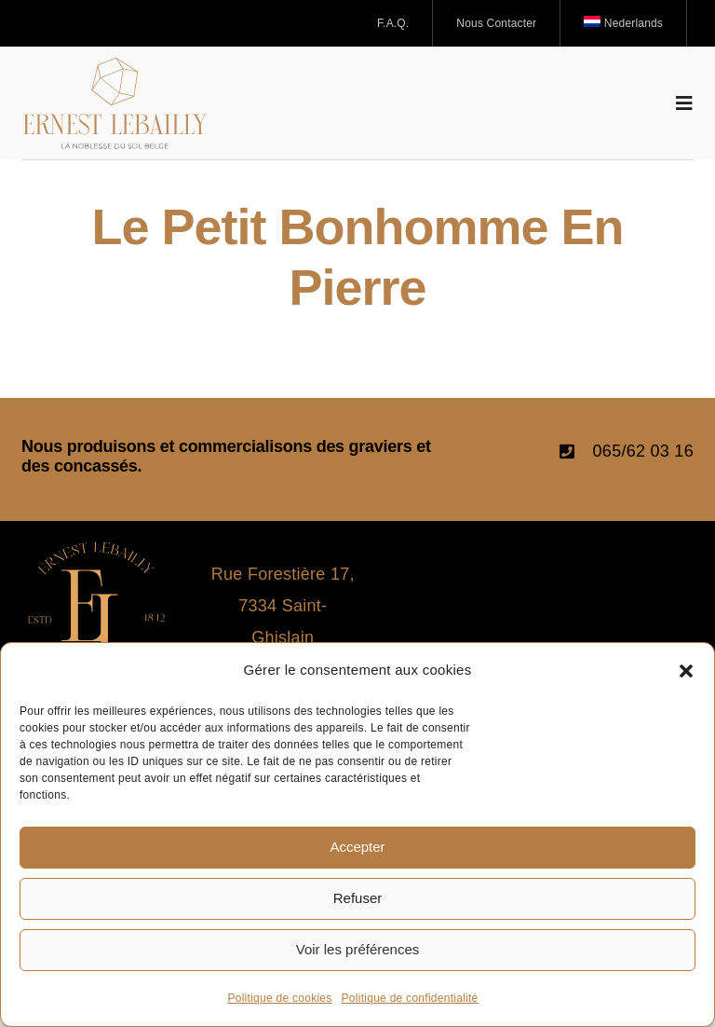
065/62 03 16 (643, 451)
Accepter (357, 847)
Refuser (358, 898)
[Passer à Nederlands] (623, 23)
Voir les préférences (358, 949)
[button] (686, 671)
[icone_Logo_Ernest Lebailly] (95, 550)
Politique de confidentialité (410, 998)
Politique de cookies (279, 998)
